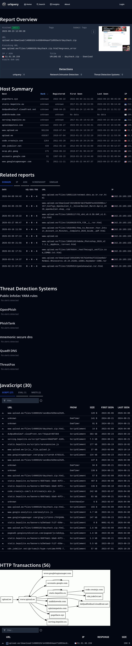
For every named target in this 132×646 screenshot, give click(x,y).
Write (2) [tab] (36, 392)
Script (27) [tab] (7, 392)
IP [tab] (17, 182)
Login (121, 4)
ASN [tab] (25, 182)
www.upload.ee (50, 236)
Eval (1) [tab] (22, 392)
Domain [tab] (6, 182)
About (67, 4)
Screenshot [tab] (38, 182)
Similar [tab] (54, 182)
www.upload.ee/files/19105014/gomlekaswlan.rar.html (72, 266)
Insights (55, 4)
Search (41, 4)
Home (28, 4)
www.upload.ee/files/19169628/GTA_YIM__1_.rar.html (72, 223)
